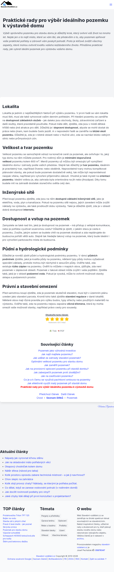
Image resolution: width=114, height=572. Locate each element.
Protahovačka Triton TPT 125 (16, 515)
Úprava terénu (47, 521)
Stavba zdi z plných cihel (14, 521)
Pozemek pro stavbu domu (15, 530)
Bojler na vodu (9, 518)
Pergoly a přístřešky (50, 516)
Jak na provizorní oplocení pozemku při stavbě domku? (57, 368)
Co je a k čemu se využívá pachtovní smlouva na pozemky (57, 379)
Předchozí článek (49, 394)
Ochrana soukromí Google (19, 559)
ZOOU (71, 559)
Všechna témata (59, 535)
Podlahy (63, 525)
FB (65, 559)
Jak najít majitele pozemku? (57, 354)
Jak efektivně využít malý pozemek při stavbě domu (57, 383)
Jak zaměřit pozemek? (57, 365)
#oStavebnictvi (55, 559)
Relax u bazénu (48, 525)
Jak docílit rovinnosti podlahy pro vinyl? (27, 491)
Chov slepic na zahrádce (19, 479)
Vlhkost (44, 535)
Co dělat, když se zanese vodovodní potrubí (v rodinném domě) (41, 487)
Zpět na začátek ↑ (98, 559)
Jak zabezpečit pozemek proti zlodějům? (57, 372)
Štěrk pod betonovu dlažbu (15, 541)
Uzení (62, 530)
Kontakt (84, 559)
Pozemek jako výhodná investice (57, 350)
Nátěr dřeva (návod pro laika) (21, 470)
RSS (77, 559)
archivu (80, 538)
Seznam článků (40, 559)
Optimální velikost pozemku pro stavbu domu (57, 361)
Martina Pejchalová (106, 406)
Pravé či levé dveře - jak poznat (17, 524)
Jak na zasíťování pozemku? (57, 376)
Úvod (40, 397)
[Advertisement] (57, 78)
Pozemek (72, 397)
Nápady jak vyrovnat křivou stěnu (24, 458)
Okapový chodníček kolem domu (23, 466)
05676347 (100, 550)
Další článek (68, 394)
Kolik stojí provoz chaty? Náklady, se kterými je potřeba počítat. (41, 483)
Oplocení (62, 521)
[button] (110, 4)
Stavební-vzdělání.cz (45, 556)
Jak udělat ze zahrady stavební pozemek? (57, 357)
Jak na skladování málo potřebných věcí (28, 462)
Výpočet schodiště (11, 533)
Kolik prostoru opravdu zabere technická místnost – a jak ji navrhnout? (45, 475)
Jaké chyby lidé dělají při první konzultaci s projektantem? (38, 496)
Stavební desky (48, 530)
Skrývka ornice (10, 527)
